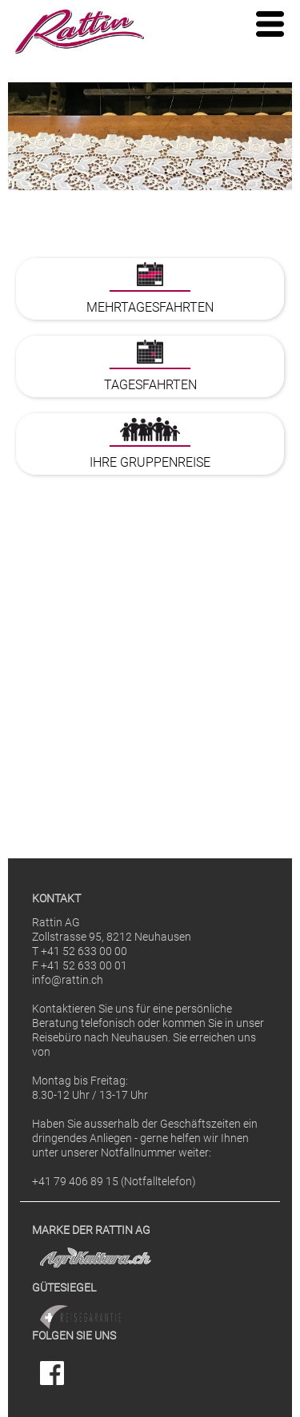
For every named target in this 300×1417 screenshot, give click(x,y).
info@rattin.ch (67, 980)
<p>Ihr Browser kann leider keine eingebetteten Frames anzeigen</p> (150, 535)
